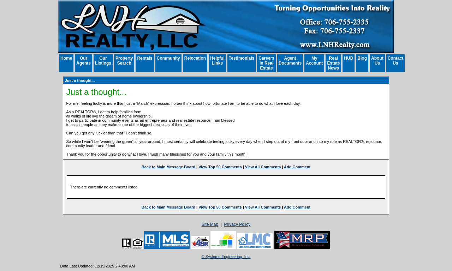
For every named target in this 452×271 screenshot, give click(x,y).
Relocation (195, 58)
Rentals (144, 58)
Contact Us (396, 61)
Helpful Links (217, 61)
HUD (348, 58)
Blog (362, 58)
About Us (377, 61)
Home (66, 58)
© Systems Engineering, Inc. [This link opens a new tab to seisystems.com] (226, 256)
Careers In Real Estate (266, 63)
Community (168, 58)
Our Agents (83, 61)
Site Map (210, 224)
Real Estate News (333, 63)
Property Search (124, 61)
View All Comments (263, 167)
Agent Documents (290, 61)
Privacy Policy (237, 224)
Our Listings (103, 61)
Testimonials (241, 58)
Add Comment (297, 167)
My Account (314, 61)
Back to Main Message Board (168, 167)
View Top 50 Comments (220, 167)
